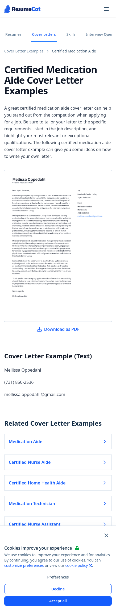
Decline (58, 588)
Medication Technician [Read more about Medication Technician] (58, 503)
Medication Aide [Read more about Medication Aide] (58, 441)
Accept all (58, 600)
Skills (71, 34)
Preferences (58, 577)
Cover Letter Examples (23, 51)
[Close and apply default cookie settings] (106, 535)
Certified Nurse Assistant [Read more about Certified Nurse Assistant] (58, 524)
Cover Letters (44, 34)
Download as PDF (58, 329)
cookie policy (78, 565)
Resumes (13, 34)
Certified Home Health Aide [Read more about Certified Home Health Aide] (58, 483)
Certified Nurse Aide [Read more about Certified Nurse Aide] (58, 462)
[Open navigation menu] (106, 9)
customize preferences (24, 565)
